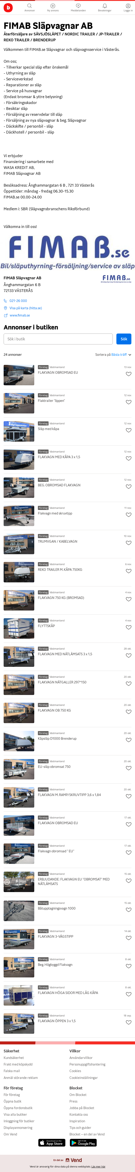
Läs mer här (98, 1166)
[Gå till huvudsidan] (8, 7)
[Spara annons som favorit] (128, 374)
